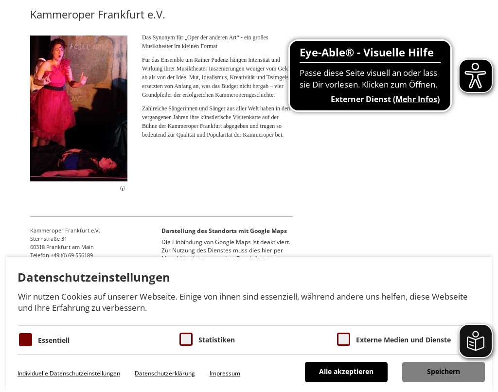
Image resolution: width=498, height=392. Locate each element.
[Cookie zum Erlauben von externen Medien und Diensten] (343, 339)
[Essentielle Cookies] (25, 339)
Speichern (443, 371)
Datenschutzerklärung (165, 373)
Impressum (225, 373)
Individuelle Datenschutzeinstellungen (69, 373)
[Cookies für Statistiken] (186, 339)
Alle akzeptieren (346, 371)
